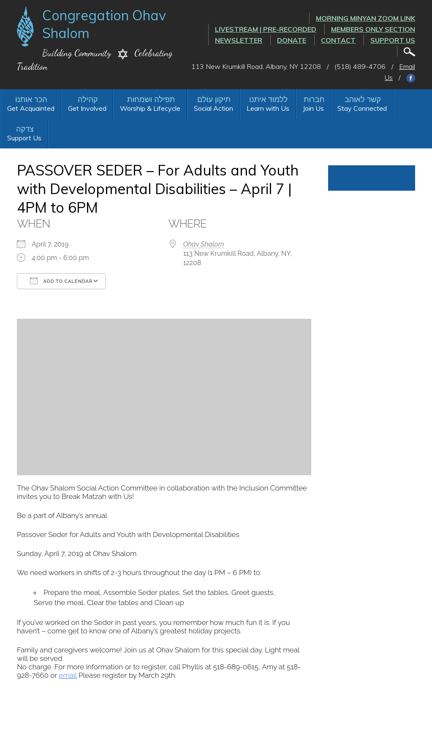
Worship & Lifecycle (150, 108)
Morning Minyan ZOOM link (365, 18)
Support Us (392, 40)
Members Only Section (373, 29)
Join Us (313, 108)
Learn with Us (268, 108)
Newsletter (238, 40)
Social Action (213, 108)
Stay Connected (362, 108)
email (68, 675)
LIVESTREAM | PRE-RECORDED (265, 29)
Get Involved (87, 108)
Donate (291, 40)
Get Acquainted (30, 108)
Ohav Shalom (203, 244)
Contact (338, 40)
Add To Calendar (61, 281)
